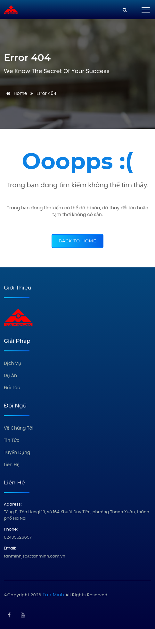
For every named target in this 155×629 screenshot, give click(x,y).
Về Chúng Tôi (18, 428)
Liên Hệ (12, 464)
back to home (77, 240)
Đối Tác (12, 387)
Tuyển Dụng (17, 452)
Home (15, 93)
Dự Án (10, 375)
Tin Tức (12, 440)
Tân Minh (54, 594)
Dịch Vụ (12, 363)
